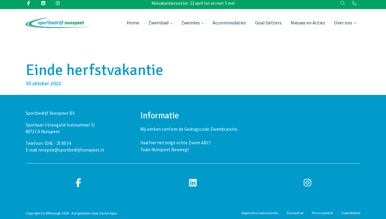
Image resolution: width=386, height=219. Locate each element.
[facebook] (78, 183)
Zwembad (158, 23)
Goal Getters (268, 23)
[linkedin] (193, 183)
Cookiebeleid (350, 213)
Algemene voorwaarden (260, 213)
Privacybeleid (322, 213)
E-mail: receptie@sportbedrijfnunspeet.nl (65, 150)
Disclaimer (295, 213)
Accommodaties (229, 23)
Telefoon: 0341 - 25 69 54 (48, 143)
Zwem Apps (108, 213)
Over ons (343, 23)
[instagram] (307, 183)
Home (133, 23)
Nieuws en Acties (308, 23)
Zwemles (190, 23)
